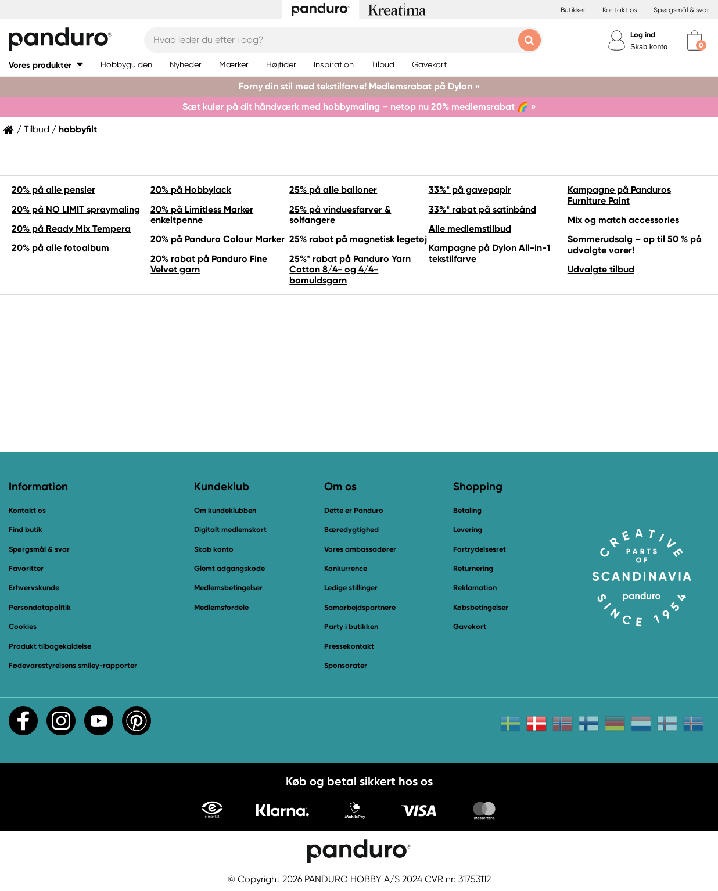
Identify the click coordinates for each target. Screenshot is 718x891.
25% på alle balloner (333, 189)
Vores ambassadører (360, 549)
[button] (46, 64)
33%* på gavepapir (470, 189)
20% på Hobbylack (190, 189)
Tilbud (36, 129)
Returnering (473, 568)
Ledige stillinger (351, 587)
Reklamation (475, 587)
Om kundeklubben (225, 510)
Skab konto (648, 46)
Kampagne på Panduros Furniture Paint (619, 195)
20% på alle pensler (53, 189)
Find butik (25, 529)
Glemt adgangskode (229, 568)
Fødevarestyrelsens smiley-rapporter (73, 665)
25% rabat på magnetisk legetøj (358, 239)
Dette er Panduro (353, 510)
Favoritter (26, 568)
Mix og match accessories (623, 219)
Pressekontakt (349, 646)
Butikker (573, 10)
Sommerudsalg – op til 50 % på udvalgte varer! (635, 244)
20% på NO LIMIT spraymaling (76, 209)
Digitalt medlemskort (230, 529)
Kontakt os (619, 10)
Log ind (642, 34)
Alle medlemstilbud (470, 228)
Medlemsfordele (221, 607)
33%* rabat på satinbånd (482, 209)
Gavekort (469, 626)
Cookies (23, 627)
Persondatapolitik (40, 607)
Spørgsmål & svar (681, 10)
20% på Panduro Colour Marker (217, 239)
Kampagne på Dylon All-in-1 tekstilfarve (489, 253)
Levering (467, 529)
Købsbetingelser (480, 607)
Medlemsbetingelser (228, 587)
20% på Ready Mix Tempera (71, 228)
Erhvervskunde (34, 587)
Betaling (467, 510)
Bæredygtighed (351, 529)
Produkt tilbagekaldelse (50, 646)
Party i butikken (351, 626)
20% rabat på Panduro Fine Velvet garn (208, 264)
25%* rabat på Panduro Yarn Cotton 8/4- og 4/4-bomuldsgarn (350, 269)
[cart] (694, 40)
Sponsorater (345, 665)
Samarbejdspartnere (360, 607)
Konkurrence (345, 568)
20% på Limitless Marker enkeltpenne (201, 214)
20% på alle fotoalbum (60, 247)
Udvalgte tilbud (601, 269)
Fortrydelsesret (479, 549)
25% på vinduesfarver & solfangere (340, 214)
